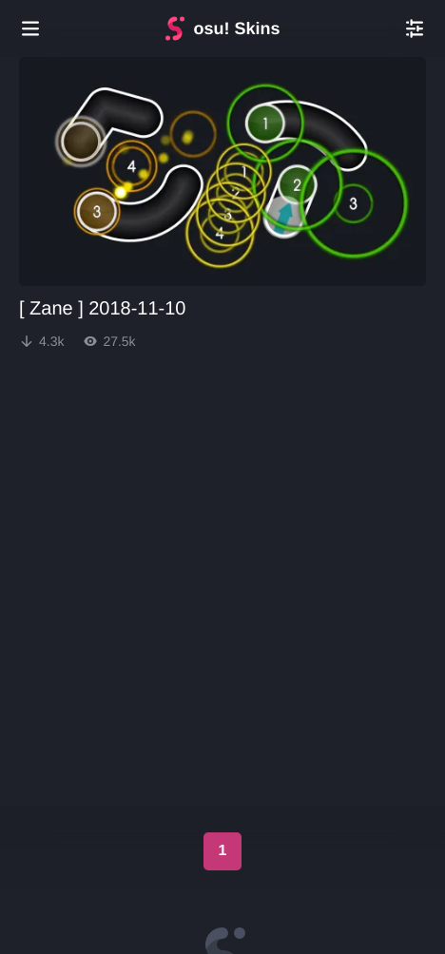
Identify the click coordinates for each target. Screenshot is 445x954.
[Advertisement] (222, 426)
